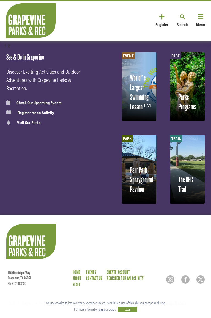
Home (76, 272)
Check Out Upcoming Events (33, 102)
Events (91, 272)
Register (161, 24)
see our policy (107, 309)
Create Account (118, 272)
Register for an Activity (30, 112)
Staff (77, 284)
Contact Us (94, 278)
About (77, 278)
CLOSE (127, 309)
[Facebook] (185, 279)
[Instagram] (170, 279)
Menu (200, 24)
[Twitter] (200, 279)
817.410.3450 (19, 283)
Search (182, 24)
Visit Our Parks (23, 122)
